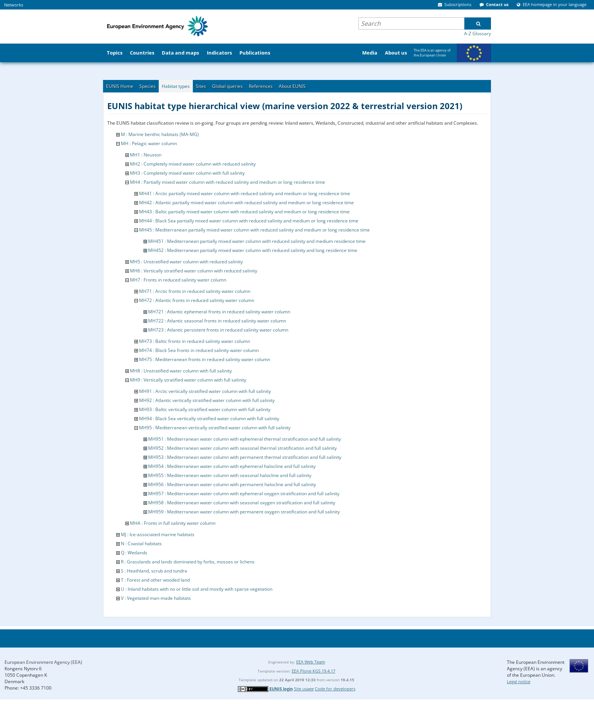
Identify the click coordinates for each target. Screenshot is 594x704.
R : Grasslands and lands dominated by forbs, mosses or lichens (188, 562)
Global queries (227, 86)
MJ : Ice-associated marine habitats (157, 534)
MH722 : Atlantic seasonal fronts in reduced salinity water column (217, 321)
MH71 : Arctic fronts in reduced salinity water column (194, 291)
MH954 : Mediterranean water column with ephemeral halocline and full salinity (232, 466)
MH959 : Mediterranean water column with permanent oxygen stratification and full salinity (244, 511)
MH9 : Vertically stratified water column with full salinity (188, 380)
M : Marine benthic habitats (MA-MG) (160, 134)
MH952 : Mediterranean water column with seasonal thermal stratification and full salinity (242, 448)
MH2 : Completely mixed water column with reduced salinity (193, 164)
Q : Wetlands (134, 552)
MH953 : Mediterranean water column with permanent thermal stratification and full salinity (244, 457)
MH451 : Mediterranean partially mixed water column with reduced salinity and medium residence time (257, 241)
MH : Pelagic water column (149, 143)
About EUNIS (292, 86)
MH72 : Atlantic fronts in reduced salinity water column (196, 300)
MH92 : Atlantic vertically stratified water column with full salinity (207, 400)
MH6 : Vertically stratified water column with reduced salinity (193, 271)
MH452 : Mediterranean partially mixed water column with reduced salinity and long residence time (252, 250)
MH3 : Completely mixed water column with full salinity (187, 173)
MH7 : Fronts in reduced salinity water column (178, 280)
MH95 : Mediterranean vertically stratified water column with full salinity (215, 427)
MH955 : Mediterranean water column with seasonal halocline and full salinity (229, 475)
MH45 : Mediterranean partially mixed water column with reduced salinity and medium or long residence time (254, 230)
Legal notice (518, 681)
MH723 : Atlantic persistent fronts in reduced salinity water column (218, 330)
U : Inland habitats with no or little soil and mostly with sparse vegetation (196, 589)
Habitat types (176, 86)
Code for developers (335, 688)
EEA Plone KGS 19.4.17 (313, 671)
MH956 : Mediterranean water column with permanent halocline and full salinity (232, 484)
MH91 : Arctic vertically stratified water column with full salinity (205, 391)
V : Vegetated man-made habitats (156, 598)
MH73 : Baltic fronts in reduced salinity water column (194, 341)
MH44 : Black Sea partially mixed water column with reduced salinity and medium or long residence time (248, 220)
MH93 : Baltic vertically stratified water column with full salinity (204, 409)
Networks (13, 5)
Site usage (304, 688)
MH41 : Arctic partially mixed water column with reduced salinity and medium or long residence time (244, 193)
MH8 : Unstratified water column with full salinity (181, 371)
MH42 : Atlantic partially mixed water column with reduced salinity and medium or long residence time (246, 202)
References (261, 86)
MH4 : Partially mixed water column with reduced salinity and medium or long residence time (227, 182)
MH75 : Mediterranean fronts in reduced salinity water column (204, 359)
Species (147, 86)
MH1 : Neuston (145, 155)
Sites (201, 86)
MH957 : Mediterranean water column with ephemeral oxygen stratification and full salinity (243, 493)
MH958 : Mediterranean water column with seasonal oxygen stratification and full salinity (241, 502)
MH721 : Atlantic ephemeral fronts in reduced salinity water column (219, 311)
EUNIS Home (119, 86)
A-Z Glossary (477, 33)
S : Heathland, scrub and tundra (154, 571)
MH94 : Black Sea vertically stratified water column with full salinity (209, 418)
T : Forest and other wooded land (155, 580)
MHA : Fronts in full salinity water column (173, 523)
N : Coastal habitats (141, 543)
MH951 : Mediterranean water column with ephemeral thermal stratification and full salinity (244, 439)
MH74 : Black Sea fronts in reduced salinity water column (199, 350)
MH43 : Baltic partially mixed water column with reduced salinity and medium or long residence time (244, 211)
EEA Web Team (310, 662)
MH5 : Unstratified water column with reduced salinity (186, 261)
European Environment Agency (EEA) (43, 662)
